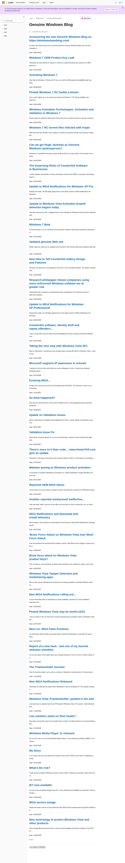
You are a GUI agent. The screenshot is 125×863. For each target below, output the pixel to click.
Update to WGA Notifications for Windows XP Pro (61, 186)
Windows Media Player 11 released (51, 733)
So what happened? (42, 397)
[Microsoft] (3, 2)
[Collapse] (24, 17)
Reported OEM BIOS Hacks (46, 484)
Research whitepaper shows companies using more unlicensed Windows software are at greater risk (59, 283)
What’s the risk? (39, 767)
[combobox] (13, 21)
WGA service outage (42, 802)
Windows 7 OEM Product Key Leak (51, 57)
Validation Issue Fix (42, 432)
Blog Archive (40, 18)
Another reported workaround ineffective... (56, 499)
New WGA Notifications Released (50, 681)
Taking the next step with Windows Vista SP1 (58, 345)
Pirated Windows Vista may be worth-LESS (57, 611)
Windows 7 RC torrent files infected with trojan (59, 127)
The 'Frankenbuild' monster (47, 667)
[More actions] (94, 18)
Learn (31, 18)
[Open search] (116, 2)
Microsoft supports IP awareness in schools (57, 363)
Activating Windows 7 (43, 74)
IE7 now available (40, 785)
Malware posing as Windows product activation (60, 467)
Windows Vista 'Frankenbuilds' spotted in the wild (61, 698)
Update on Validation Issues (47, 414)
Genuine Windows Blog (54, 18)
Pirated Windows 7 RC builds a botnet (53, 92)
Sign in (120, 2)
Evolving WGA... (39, 380)
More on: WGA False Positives (49, 628)
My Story (35, 750)
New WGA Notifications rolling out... (52, 594)
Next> (31, 839)
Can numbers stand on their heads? (52, 716)
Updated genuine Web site (46, 241)
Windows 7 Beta (39, 224)
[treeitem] (13, 25)
